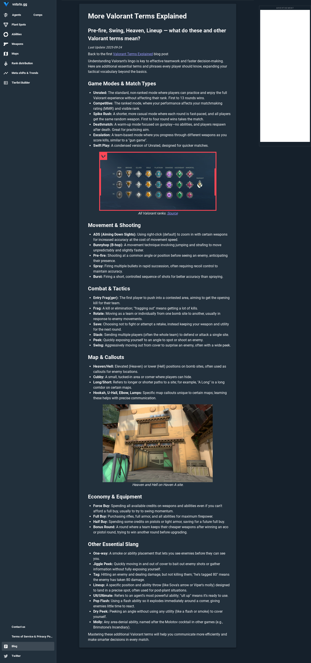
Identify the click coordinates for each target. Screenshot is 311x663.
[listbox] (28, 49)
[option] (28, 15)
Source (172, 213)
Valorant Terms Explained (133, 54)
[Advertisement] (285, 76)
